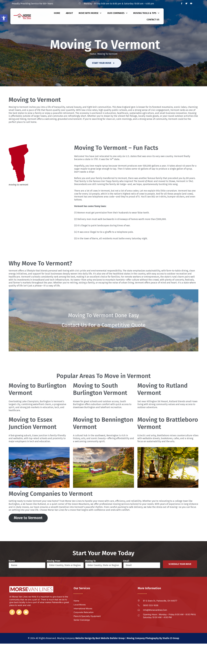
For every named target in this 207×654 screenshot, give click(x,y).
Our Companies (117, 13)
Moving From (53, 560)
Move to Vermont (28, 518)
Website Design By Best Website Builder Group (100, 638)
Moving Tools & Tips (146, 13)
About (69, 13)
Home (57, 13)
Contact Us (153, 19)
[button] (3, 18)
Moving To (90, 560)
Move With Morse (90, 13)
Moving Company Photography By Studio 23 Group (153, 638)
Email (126, 560)
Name (12, 560)
